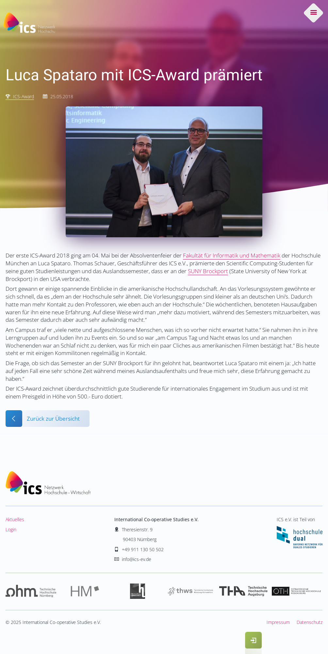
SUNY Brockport (208, 271)
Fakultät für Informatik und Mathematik (231, 255)
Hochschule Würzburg (190, 591)
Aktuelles (15, 519)
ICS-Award (23, 96)
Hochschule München (84, 591)
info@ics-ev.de (136, 559)
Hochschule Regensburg (296, 591)
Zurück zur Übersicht (53, 418)
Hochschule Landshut (137, 591)
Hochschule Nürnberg (32, 591)
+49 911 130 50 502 (143, 549)
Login (11, 529)
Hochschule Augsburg (243, 591)
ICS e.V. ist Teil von (299, 532)
